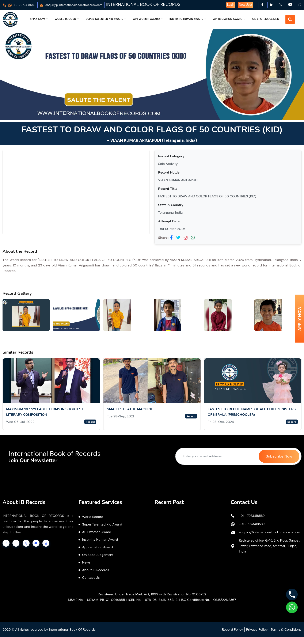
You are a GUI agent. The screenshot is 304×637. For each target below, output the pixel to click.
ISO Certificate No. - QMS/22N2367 (208, 600)
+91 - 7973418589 (252, 516)
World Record (67, 19)
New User (245, 5)
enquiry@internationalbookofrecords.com (70, 5)
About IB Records (95, 570)
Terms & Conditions (286, 629)
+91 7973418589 (19, 5)
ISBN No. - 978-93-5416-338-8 (153, 600)
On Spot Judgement (266, 19)
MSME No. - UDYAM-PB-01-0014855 (96, 600)
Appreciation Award (229, 19)
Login (231, 5)
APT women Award (96, 532)
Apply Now (39, 19)
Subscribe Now (279, 456)
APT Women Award (148, 19)
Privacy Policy (257, 629)
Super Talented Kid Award (106, 19)
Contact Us (91, 577)
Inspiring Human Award (188, 19)
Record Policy (232, 629)
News (86, 562)
